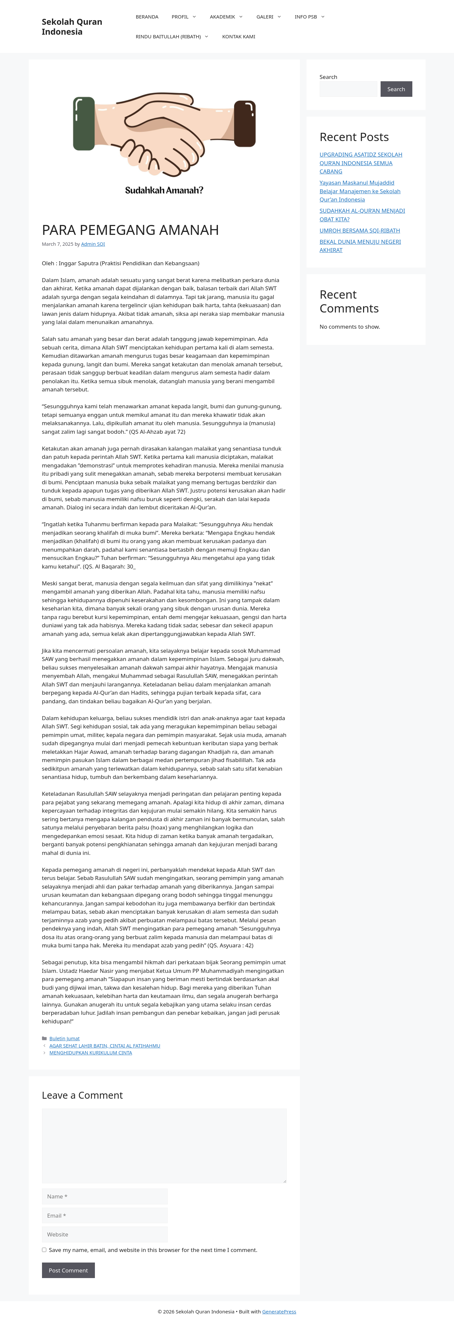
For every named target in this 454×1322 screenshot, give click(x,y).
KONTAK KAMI (238, 36)
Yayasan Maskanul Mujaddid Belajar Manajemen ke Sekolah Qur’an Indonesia (360, 191)
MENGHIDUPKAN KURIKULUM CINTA (91, 1052)
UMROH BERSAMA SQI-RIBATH (360, 230)
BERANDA (147, 16)
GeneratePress (279, 1311)
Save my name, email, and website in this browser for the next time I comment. (153, 1250)
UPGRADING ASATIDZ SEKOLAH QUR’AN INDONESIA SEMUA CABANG (361, 163)
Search (329, 77)
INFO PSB (313, 16)
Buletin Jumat (65, 1038)
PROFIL (187, 16)
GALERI (272, 16)
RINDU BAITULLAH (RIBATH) (176, 36)
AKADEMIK (230, 16)
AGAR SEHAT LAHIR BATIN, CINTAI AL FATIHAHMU (105, 1046)
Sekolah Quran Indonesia (72, 26)
